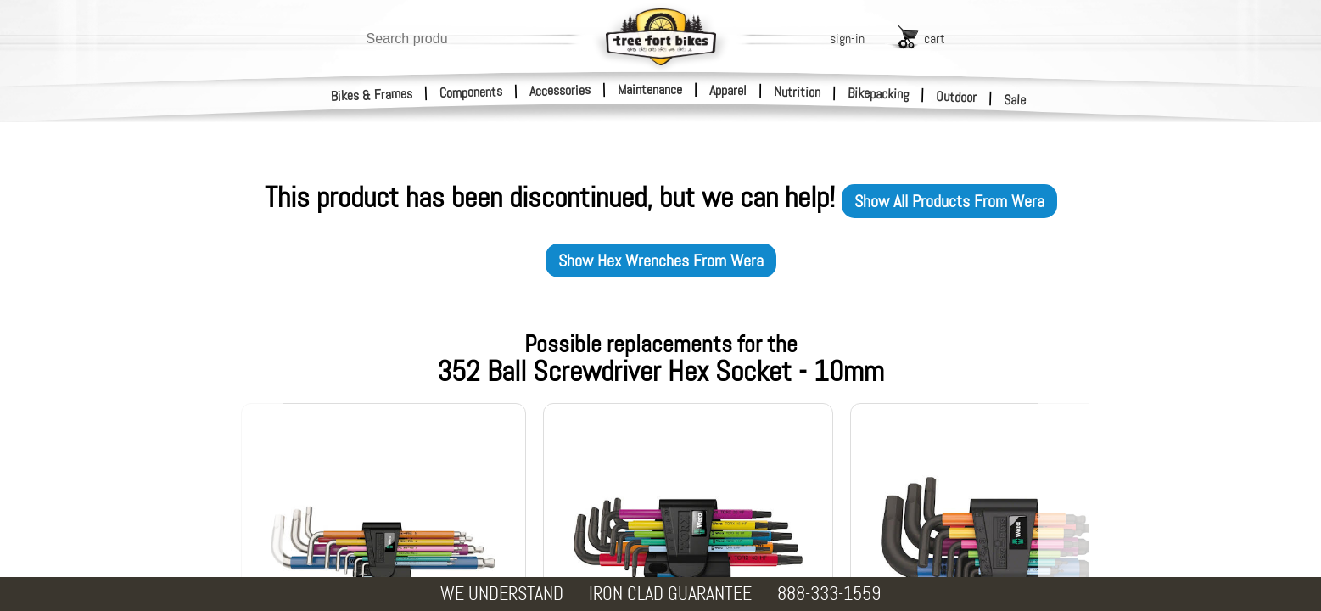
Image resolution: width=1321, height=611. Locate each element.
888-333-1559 (829, 593)
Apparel (728, 90)
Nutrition (797, 91)
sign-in (847, 39)
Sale (1015, 100)
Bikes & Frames (372, 95)
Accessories (560, 90)
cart (934, 39)
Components (471, 92)
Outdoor (956, 96)
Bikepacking (879, 94)
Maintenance (650, 89)
